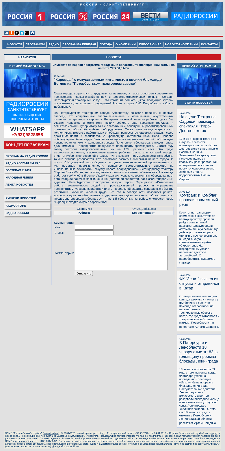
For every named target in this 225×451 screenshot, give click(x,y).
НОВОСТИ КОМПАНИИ (182, 44)
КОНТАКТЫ (210, 44)
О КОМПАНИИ (127, 44)
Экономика (84, 202)
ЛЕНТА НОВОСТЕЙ (17, 184)
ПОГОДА (107, 44)
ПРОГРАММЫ (36, 44)
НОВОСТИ (15, 44)
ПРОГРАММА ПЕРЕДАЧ (80, 44)
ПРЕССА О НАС (151, 44)
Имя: (56, 220)
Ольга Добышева (147, 202)
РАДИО (55, 44)
